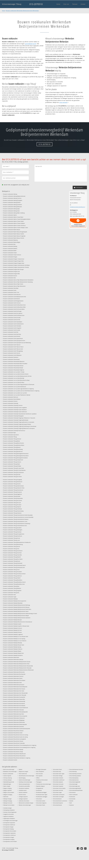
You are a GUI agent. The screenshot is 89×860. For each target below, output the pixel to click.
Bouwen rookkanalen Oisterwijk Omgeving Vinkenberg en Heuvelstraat (19, 426)
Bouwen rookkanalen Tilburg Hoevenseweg (13, 511)
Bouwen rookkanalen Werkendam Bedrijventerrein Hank (16, 663)
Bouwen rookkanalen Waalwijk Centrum (12, 628)
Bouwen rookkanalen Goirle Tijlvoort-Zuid (13, 349)
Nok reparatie (39, 775)
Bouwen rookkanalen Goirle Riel (10, 332)
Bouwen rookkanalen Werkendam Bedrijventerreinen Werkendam (22, 10)
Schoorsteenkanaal (57, 805)
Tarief (70, 803)
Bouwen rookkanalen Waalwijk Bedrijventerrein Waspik (16, 615)
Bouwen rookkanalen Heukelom (10, 357)
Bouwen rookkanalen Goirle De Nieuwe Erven (13, 315)
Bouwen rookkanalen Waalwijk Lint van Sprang (14, 638)
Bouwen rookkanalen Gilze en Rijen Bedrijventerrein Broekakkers (18, 280)
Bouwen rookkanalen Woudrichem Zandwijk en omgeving (16, 758)
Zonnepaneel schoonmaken (9, 831)
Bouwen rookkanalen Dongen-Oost (11, 271)
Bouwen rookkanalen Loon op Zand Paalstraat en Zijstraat (16, 395)
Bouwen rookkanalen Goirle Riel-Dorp (12, 334)
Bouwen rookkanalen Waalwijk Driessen (12, 632)
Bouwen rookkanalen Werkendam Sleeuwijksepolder (15, 711)
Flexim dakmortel (23, 773)
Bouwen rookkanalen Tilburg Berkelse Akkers (13, 445)
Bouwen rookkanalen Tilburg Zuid (11, 592)
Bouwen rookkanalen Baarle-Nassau (11, 229)
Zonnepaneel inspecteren (9, 822)
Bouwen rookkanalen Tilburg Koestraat (12, 532)
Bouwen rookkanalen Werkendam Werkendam (14, 722)
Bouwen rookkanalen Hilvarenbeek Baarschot (13, 361)
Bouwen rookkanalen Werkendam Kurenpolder (14, 697)
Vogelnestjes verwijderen (9, 818)
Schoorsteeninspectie (58, 803)
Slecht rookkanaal (73, 794)
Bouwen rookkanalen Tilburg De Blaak (12, 466)
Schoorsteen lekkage (57, 775)
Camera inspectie (7, 775)
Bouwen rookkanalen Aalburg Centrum (12, 198)
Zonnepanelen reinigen (8, 837)
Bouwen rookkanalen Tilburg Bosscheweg (13, 449)
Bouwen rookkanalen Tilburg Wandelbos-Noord (14, 582)
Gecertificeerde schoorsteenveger (26, 775)
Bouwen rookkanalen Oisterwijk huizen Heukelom (15, 409)
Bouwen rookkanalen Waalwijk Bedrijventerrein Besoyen (16, 607)
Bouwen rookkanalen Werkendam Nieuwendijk (14, 701)
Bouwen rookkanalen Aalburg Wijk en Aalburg (14, 213)
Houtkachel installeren (24, 788)
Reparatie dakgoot (40, 786)
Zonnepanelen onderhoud (9, 835)
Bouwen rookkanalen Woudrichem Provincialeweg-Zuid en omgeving (19, 747)
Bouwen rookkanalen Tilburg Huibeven (12, 513)
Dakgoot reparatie (7, 790)
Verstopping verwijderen (9, 810)
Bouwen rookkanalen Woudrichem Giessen (13, 741)
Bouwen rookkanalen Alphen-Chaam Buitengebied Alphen (16, 219)
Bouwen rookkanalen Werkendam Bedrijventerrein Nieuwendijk (18, 665)
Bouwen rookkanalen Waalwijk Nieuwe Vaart (13, 645)
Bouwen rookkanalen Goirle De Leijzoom (12, 313)
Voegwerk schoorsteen (8, 814)
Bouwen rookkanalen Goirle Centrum (12, 303)
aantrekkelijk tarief (30, 44)
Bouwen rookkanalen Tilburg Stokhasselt (12, 563)
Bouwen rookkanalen (8, 773)
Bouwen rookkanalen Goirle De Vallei (12, 317)
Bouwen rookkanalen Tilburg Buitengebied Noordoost (15, 453)
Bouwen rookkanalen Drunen (10, 275)
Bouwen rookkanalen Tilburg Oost (11, 548)
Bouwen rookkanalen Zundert (10, 760)
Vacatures (71, 805)
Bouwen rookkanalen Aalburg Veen (11, 210)
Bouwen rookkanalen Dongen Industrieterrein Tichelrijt (16, 267)
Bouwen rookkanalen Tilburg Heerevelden (13, 498)
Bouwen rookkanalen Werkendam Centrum (13, 676)
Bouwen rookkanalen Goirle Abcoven (12, 294)
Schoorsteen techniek (58, 790)
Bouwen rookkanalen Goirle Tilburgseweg (13, 351)
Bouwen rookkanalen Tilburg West (11, 586)
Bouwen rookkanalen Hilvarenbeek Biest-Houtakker (15, 363)
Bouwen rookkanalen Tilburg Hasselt (11, 496)
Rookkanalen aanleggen (41, 796)
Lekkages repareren (23, 798)
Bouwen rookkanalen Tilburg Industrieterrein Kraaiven (15, 519)
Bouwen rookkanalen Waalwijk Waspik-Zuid (13, 653)
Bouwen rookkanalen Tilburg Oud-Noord (12, 550)
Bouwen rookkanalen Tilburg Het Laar (12, 502)
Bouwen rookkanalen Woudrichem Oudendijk (14, 743)
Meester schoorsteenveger (25, 805)
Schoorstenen (72, 792)
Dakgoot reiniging (7, 788)
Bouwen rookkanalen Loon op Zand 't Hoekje (13, 372)
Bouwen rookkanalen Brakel (9, 250)
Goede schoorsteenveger (24, 780)
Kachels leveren (22, 794)
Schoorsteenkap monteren (75, 773)
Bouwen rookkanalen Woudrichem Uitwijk (13, 751)
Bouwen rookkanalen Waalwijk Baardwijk (12, 603)
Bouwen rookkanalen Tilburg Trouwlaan (12, 571)
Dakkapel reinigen (7, 798)
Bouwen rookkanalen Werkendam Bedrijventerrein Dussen (16, 661)
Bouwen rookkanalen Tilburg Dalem (11, 464)
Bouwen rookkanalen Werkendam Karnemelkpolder (15, 686)
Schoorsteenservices (74, 780)
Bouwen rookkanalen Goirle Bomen (11, 298)
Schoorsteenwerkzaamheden (76, 790)
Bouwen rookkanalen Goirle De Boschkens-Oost (14, 305)
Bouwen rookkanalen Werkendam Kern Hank (13, 691)
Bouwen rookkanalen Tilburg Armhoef (12, 439)
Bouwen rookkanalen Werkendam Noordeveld (14, 703)
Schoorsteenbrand (57, 798)
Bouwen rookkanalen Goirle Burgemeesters (13, 300)
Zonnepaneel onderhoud (9, 824)
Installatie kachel (22, 790)
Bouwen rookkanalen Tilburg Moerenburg (13, 544)
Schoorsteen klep (57, 771)
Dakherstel (5, 796)
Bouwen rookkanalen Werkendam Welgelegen (14, 720)
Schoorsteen (39, 798)
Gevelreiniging (22, 777)
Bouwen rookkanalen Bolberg (10, 246)
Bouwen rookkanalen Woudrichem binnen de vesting (15, 734)
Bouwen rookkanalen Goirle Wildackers (12, 355)
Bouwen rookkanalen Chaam (10, 252)
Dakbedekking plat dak (8, 782)
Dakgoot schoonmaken (8, 792)
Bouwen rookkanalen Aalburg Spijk (11, 208)
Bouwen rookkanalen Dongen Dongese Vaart (13, 263)
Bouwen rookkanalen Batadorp (10, 240)
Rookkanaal (39, 790)
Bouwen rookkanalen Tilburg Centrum (12, 462)
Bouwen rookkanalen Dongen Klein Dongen (13, 269)
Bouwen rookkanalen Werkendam (11, 657)
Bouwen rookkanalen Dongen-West (11, 273)
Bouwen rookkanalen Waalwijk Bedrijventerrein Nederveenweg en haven (20, 613)
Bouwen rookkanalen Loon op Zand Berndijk (13, 378)
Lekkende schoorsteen (24, 800)
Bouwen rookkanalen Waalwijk (10, 598)
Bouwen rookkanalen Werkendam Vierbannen (14, 718)
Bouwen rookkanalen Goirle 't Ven (11, 292)
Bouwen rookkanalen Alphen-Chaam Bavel (13, 217)
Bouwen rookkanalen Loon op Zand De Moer (13, 382)
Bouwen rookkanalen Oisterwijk (10, 403)
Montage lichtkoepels (41, 769)
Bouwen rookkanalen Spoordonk (11, 434)
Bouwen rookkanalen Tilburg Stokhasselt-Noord (14, 565)
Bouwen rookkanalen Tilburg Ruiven (11, 561)
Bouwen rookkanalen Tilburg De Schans (12, 476)
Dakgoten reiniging (7, 794)
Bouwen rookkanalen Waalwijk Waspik (12, 651)
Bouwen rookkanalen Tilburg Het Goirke (12, 500)
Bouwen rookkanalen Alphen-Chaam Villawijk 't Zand (15, 227)
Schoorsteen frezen (40, 805)
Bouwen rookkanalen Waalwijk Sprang (12, 647)
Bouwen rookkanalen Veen (9, 594)
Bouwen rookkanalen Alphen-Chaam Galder (13, 221)
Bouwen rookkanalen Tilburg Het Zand (12, 504)
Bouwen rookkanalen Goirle (9, 290)
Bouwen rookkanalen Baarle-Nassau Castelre (13, 233)
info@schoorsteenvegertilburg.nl (77, 207)
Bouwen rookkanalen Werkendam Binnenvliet (14, 672)
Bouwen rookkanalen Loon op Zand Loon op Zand (15, 393)
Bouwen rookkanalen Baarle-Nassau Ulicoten (13, 238)
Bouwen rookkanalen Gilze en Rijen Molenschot (14, 286)
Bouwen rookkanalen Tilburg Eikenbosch (12, 481)
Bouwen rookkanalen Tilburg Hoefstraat (12, 508)
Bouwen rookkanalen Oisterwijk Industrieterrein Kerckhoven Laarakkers (19, 413)
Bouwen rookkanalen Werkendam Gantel (12, 678)
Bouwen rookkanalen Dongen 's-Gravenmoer (13, 259)
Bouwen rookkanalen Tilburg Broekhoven (13, 451)
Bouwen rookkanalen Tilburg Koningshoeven (13, 534)
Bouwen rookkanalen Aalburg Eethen (12, 202)
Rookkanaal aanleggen (41, 792)
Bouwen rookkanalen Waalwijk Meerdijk (12, 642)
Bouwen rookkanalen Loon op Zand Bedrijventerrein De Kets (17, 376)
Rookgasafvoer (39, 788)
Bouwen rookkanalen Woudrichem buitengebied (14, 739)
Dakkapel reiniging (7, 800)
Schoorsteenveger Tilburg (11, 4)
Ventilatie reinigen (7, 808)
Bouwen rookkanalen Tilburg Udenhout (12, 575)
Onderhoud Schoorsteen (42, 780)
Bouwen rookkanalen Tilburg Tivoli (11, 569)
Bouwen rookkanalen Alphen (10, 215)
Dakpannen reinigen (23, 771)
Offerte (37, 777)
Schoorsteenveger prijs (74, 786)
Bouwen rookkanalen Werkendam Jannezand (13, 684)
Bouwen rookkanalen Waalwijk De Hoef (12, 630)
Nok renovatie (39, 773)
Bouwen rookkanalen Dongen (10, 256)
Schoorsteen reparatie (58, 786)
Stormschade (72, 798)
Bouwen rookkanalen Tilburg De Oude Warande (14, 470)
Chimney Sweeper (7, 780)
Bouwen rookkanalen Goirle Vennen (11, 353)
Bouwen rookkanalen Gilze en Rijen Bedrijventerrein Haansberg (18, 282)
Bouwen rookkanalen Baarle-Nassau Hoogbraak (14, 236)
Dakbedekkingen (7, 784)
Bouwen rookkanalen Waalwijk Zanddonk (13, 655)
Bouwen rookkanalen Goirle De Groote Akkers (14, 309)
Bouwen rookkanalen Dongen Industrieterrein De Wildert (16, 265)
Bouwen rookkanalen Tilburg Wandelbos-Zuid (14, 584)
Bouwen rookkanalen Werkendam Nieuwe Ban (14, 699)
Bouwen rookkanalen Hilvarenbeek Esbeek (13, 367)
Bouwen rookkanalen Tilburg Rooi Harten (13, 559)
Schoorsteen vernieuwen (58, 794)
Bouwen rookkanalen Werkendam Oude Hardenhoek (15, 707)
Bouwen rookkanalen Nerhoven (10, 397)
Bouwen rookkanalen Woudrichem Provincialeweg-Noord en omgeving (19, 745)
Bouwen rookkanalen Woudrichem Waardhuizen (14, 753)
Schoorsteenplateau (73, 777)
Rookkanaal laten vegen (41, 794)
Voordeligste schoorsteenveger (10, 820)
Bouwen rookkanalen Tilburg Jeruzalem (12, 527)
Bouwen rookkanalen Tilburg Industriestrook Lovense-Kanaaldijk (18, 517)
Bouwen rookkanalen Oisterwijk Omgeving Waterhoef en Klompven (19, 428)
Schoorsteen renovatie (58, 784)
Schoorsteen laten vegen (58, 773)
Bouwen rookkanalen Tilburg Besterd (11, 447)
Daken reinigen (6, 786)
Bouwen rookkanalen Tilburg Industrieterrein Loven (15, 521)
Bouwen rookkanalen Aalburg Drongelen (12, 200)
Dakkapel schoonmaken (8, 805)
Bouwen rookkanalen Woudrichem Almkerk (13, 730)
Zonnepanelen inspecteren (9, 833)
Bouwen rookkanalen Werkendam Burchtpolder (14, 674)
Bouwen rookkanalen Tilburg (10, 436)
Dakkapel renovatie (7, 803)
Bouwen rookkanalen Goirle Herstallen (12, 326)
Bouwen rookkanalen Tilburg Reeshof (12, 557)
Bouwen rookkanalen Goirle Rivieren (11, 336)
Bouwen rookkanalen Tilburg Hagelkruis (12, 494)
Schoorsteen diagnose (41, 803)
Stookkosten (72, 796)
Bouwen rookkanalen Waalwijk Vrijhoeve (12, 649)
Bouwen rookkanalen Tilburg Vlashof (11, 578)
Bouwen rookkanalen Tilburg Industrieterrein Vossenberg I (16, 523)
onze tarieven (63, 102)
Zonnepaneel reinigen (8, 827)
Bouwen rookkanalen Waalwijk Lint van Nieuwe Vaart (15, 636)
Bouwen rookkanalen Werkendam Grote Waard (14, 680)
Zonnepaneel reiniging (8, 829)
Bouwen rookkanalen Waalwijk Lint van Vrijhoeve (14, 640)
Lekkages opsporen (23, 796)
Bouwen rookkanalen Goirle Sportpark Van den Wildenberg (17, 342)
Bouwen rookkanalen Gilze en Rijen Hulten (13, 284)
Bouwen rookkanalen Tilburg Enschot (12, 483)
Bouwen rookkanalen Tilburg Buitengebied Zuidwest (15, 457)
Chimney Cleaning (7, 777)
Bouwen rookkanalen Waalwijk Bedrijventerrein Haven (16, 611)
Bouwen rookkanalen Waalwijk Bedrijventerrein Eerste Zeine (17, 609)
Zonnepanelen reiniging (8, 839)
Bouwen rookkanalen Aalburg (10, 194)
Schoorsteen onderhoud (58, 780)
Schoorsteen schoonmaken (59, 788)
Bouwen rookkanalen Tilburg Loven (11, 540)
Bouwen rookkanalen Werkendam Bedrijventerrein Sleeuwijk (17, 668)
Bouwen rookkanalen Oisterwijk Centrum (12, 405)
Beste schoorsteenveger (8, 769)
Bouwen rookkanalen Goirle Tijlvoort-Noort (13, 346)
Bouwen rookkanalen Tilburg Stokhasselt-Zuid (14, 567)
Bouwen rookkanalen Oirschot (10, 401)
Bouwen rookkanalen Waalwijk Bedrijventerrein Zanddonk (16, 617)
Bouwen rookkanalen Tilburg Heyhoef (12, 506)
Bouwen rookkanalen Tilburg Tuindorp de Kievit (14, 573)
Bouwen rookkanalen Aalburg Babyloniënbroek (14, 196)
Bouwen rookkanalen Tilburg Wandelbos (12, 580)
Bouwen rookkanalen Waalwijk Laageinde (13, 634)
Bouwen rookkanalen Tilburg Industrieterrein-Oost (15, 525)
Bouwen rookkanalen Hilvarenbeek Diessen (13, 365)
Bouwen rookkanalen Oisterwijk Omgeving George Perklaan (17, 424)
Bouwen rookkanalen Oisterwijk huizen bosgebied (15, 407)
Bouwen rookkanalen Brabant (10, 248)
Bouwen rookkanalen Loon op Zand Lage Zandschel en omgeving (18, 388)
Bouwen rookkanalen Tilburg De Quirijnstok (13, 472)
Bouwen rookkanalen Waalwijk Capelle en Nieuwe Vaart (16, 626)
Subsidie (71, 800)
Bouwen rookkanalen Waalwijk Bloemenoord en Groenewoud (17, 621)
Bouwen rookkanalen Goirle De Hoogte (12, 311)
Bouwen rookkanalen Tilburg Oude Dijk (12, 555)
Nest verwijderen (40, 771)
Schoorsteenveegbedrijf (74, 782)
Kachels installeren (23, 792)
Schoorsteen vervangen (58, 796)
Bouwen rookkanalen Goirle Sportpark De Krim (14, 340)
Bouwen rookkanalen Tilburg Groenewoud (13, 490)
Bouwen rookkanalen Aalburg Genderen (12, 204)
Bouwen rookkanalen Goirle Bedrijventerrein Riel (14, 296)
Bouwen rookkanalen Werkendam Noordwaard (14, 705)
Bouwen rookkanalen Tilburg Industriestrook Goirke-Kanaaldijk (18, 515)
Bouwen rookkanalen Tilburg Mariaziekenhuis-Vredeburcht (17, 542)
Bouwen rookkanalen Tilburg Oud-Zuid (12, 552)
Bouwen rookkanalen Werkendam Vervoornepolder (15, 716)
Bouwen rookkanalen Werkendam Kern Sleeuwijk (14, 695)
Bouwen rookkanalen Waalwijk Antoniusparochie (14, 601)
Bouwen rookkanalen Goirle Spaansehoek (13, 338)
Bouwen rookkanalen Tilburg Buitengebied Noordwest (16, 455)
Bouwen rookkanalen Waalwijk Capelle (12, 624)
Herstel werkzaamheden (24, 784)
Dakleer (20, 769)
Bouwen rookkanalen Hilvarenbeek (11, 359)
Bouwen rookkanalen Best (9, 244)
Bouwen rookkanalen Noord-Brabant (11, 399)
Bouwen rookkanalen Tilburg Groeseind (12, 492)
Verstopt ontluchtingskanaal (9, 812)
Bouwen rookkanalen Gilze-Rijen (10, 288)
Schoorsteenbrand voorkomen (60, 800)
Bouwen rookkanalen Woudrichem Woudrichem (14, 755)
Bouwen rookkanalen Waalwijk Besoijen (12, 619)
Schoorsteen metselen (58, 777)
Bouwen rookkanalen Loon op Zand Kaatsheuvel (14, 386)
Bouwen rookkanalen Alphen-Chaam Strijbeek (14, 223)
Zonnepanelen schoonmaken (10, 841)
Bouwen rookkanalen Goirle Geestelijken (12, 321)
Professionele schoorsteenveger (43, 784)
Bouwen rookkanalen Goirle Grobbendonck (13, 323)
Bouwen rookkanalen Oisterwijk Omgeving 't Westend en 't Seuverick (19, 418)
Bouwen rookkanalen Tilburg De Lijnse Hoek (13, 468)
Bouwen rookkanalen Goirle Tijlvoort (11, 344)
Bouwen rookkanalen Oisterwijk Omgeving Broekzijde (15, 420)
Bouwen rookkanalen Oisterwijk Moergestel (13, 416)
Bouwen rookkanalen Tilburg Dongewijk (12, 479)
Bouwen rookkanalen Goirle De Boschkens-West (14, 307)
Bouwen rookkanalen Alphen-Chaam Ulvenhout (14, 225)
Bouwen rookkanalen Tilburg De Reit (11, 474)
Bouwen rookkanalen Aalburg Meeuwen (12, 206)
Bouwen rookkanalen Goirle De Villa (11, 319)
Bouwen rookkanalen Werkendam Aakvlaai (13, 659)
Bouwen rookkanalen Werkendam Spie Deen (13, 714)
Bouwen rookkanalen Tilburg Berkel (11, 441)
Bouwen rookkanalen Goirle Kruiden (11, 330)
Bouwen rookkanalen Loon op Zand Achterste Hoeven (15, 374)
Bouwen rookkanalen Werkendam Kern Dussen (14, 688)
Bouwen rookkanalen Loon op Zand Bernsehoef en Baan (16, 380)
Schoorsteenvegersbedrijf (75, 788)
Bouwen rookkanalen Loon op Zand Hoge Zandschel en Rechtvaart (18, 384)
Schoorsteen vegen (57, 792)
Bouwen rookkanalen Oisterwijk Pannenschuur (14, 430)
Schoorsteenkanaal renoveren (76, 769)
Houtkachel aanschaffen (24, 786)
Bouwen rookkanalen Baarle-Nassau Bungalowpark (15, 231)
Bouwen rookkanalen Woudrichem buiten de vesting (15, 737)
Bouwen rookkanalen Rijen (9, 432)
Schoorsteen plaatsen (58, 782)
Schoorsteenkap (73, 771)
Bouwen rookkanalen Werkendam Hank (12, 682)
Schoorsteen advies (40, 800)
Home (3, 10)
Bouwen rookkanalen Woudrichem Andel (12, 732)
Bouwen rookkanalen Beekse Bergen (11, 242)
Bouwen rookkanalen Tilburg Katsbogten (12, 529)
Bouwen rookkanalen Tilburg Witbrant (12, 588)
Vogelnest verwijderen (8, 816)
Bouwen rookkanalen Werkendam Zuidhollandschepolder (16, 728)
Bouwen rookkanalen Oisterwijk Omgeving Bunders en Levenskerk (18, 422)
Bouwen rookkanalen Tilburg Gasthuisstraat (13, 485)
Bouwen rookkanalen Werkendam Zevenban (13, 726)
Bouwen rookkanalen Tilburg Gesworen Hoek (13, 488)
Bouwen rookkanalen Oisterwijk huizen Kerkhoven (15, 411)
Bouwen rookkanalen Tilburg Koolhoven (12, 536)
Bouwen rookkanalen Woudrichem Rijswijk (13, 749)
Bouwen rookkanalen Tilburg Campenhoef (13, 459)
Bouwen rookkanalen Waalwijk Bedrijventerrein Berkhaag (16, 605)
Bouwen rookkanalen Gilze (9, 277)
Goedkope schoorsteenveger (25, 782)
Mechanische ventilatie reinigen (26, 803)
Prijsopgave (39, 782)
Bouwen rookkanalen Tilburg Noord (11, 546)
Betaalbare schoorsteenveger (10, 771)
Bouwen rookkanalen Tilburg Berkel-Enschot (13, 443)
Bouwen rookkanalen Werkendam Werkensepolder (15, 724)
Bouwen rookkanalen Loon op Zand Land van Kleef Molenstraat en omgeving (21, 390)
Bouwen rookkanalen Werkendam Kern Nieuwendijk (15, 693)
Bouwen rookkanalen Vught (9, 596)
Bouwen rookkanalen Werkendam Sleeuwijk (13, 709)
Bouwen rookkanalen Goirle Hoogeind (12, 328)
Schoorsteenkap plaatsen (75, 775)
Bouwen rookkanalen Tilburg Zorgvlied (12, 590)
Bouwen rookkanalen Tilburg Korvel (11, 538)
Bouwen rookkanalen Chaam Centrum (12, 254)
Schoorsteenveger (73, 784)
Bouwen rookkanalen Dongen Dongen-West (13, 261)
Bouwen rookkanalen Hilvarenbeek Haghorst (13, 370)
